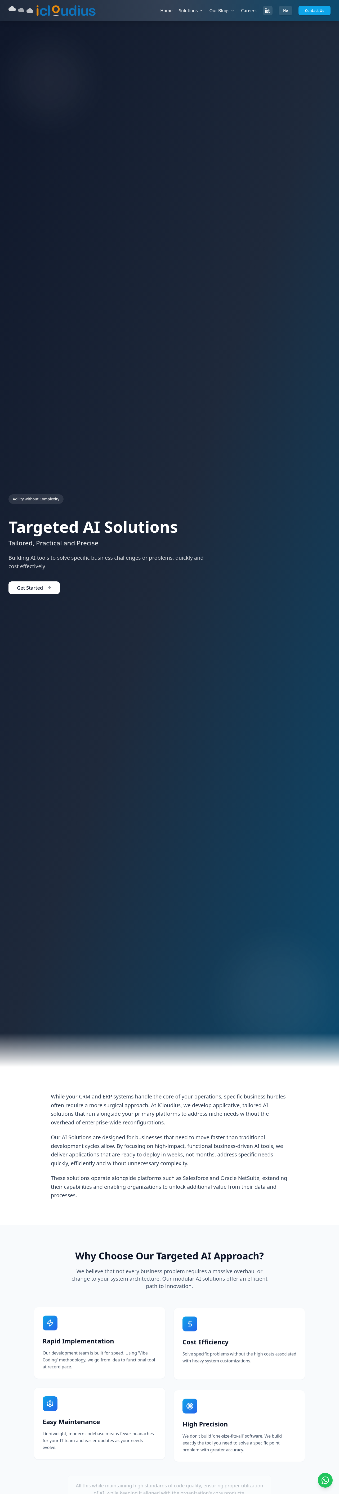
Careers (249, 11)
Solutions (191, 11)
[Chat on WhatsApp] (325, 1480)
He (285, 10)
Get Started (34, 588)
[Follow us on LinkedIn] (268, 10)
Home (166, 11)
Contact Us (314, 10)
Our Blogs (222, 11)
